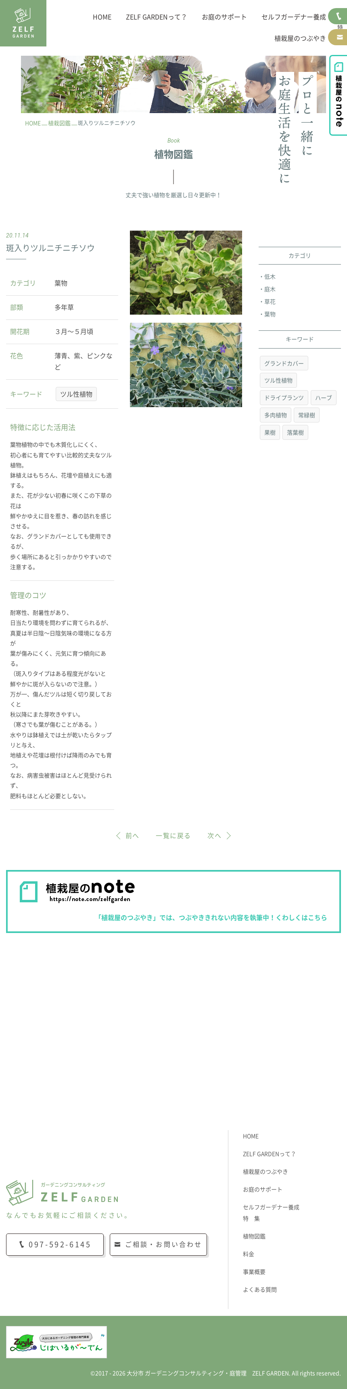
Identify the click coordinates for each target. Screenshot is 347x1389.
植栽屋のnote (338, 95)
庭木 (270, 289)
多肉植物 (275, 415)
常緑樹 (306, 415)
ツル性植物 (76, 394)
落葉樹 (295, 432)
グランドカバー (284, 363)
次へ (214, 835)
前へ (132, 835)
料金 (248, 1254)
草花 (270, 302)
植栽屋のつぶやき (300, 38)
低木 (270, 276)
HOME (102, 17)
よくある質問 (260, 1289)
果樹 (270, 432)
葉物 (270, 314)
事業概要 (254, 1272)
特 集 (251, 1218)
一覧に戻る (173, 835)
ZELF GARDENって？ (156, 17)
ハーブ (323, 398)
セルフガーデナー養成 (293, 17)
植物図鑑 (254, 1236)
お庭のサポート (224, 17)
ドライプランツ (284, 398)
